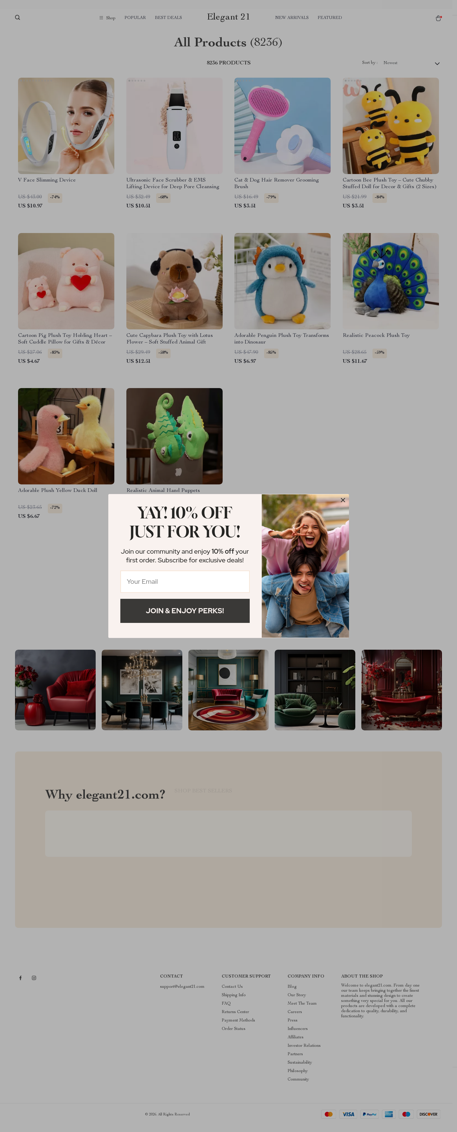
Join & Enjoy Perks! (185, 610)
